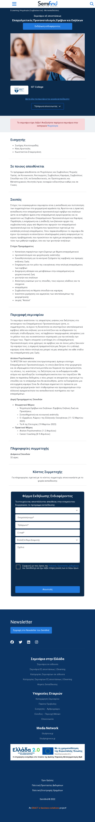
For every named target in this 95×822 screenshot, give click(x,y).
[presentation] (47, 577)
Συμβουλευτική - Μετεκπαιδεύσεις (44, 10)
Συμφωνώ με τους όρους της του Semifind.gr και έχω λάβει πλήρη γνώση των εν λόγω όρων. (50, 567)
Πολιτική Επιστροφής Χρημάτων (47, 790)
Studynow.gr (47, 733)
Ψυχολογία (24, 10)
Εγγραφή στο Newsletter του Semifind (31, 630)
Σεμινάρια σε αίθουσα (47, 664)
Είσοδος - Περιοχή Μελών (47, 714)
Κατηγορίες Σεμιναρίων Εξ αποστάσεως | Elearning (47, 679)
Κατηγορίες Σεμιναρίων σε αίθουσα (47, 674)
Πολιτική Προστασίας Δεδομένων (47, 785)
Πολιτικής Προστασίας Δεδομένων (63, 566)
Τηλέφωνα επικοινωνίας (47, 106)
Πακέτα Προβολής (48, 704)
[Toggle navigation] (14, 4)
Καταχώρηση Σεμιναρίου (47, 699)
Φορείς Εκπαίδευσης (47, 684)
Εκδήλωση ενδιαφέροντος (47, 26)
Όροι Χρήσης (48, 780)
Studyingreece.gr (47, 738)
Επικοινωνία (47, 719)
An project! (47, 808)
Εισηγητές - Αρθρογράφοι (47, 709)
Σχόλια (47, 553)
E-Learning (14, 10)
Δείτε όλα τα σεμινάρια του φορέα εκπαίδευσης (47, 99)
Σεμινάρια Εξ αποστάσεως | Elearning (47, 669)
